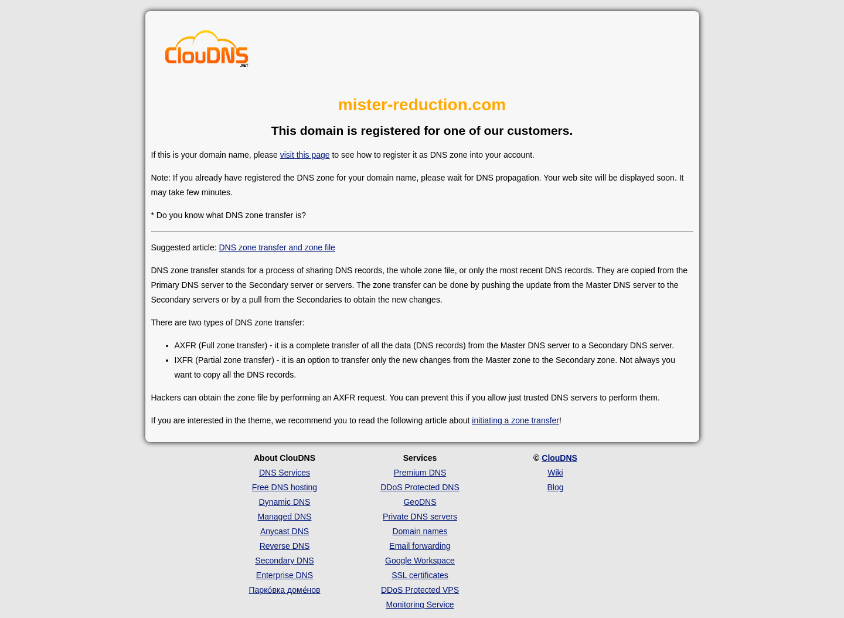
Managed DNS (285, 516)
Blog (555, 487)
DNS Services (284, 472)
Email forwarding (419, 546)
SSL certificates (420, 575)
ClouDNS (559, 458)
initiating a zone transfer (515, 420)
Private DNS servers (420, 516)
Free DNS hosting (284, 487)
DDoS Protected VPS (420, 590)
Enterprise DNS (284, 575)
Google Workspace (420, 560)
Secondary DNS (284, 560)
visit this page (305, 154)
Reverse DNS (285, 546)
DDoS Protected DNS (420, 487)
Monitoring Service (420, 604)
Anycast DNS (284, 531)
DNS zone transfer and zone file (277, 247)
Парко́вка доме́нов (285, 590)
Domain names (419, 531)
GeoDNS (419, 502)
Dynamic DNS (285, 502)
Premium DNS (420, 472)
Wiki (555, 472)
